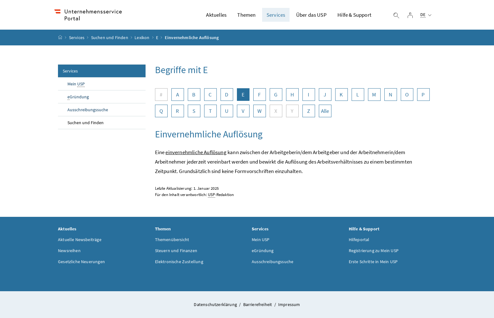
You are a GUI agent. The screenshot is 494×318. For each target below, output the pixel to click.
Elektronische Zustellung (179, 261)
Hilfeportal (359, 239)
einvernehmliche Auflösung (195, 152)
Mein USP (260, 239)
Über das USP (311, 14)
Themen (246, 14)
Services (276, 14)
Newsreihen (69, 250)
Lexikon (142, 37)
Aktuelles (216, 14)
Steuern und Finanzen (176, 250)
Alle (325, 110)
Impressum (289, 304)
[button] (463, 293)
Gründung (78, 97)
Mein (76, 84)
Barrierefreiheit (258, 304)
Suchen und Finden (109, 37)
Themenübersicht (172, 239)
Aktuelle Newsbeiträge (79, 239)
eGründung (263, 250)
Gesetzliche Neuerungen (81, 261)
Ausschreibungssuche (87, 110)
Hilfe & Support (354, 14)
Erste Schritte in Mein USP (373, 261)
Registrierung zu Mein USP (374, 250)
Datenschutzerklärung (216, 304)
